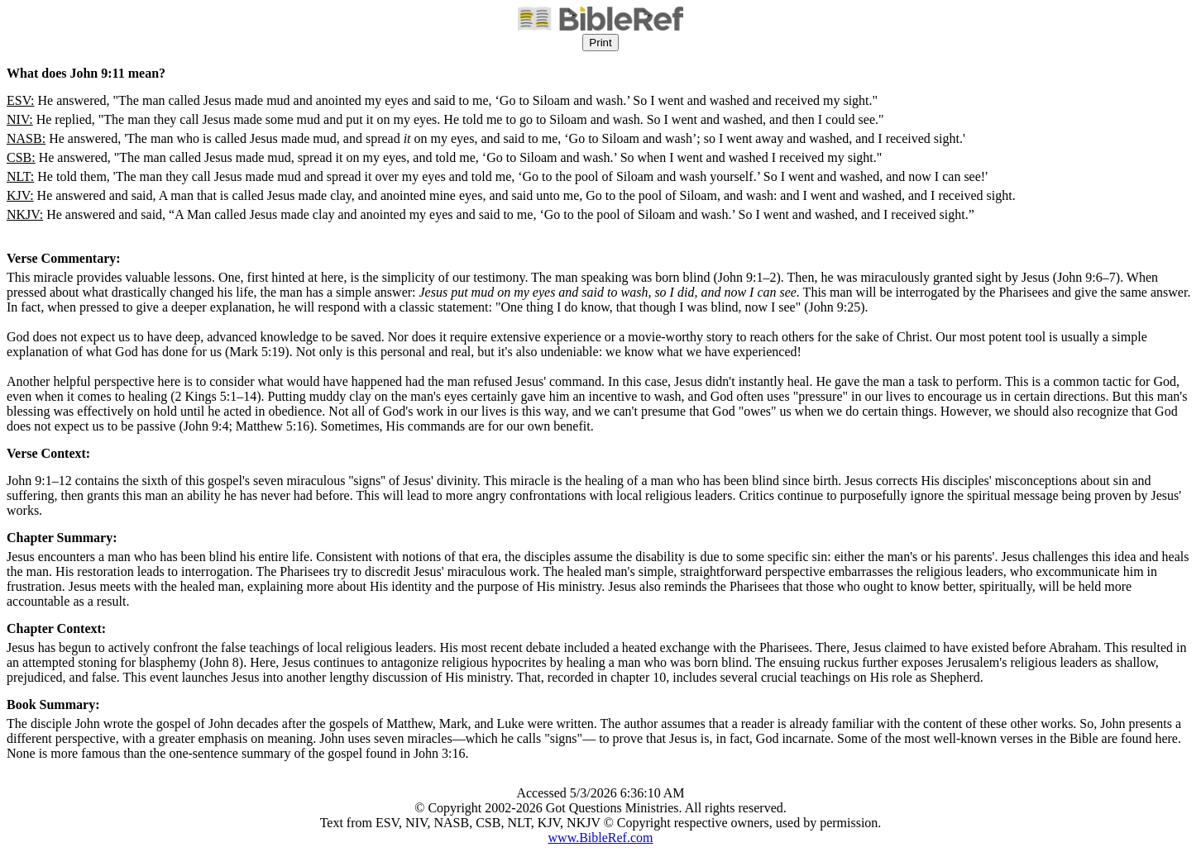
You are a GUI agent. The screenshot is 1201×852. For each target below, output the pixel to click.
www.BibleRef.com (600, 838)
